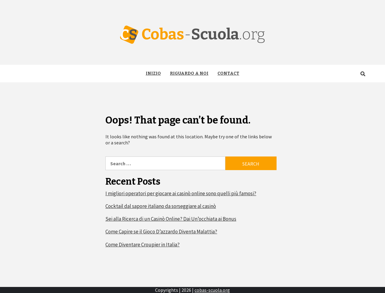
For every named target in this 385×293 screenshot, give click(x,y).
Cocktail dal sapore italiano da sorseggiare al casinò (160, 206)
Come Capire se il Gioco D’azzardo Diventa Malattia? (161, 231)
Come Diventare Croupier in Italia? (142, 244)
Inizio (153, 73)
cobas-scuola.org (212, 290)
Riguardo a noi (189, 73)
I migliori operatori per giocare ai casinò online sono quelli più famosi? (180, 193)
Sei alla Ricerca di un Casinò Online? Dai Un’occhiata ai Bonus (170, 219)
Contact (228, 73)
